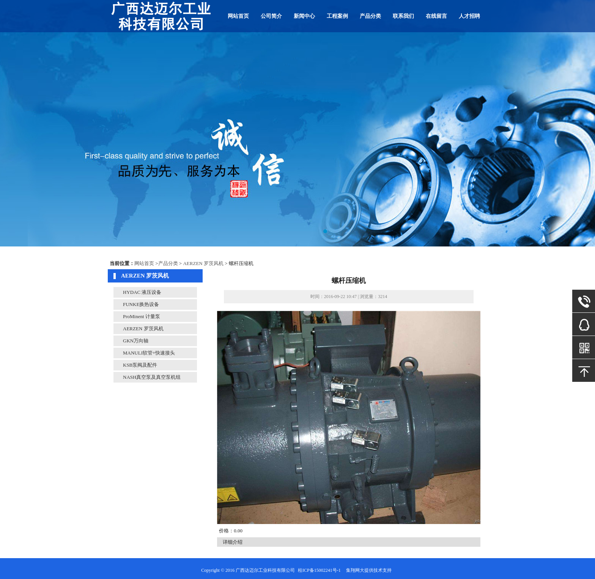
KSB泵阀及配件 (140, 365)
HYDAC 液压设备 (142, 292)
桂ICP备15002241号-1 (319, 570)
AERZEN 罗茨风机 (203, 263)
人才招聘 (469, 16)
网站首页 (238, 16)
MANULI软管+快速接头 (149, 353)
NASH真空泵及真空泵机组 (152, 377)
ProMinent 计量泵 (141, 316)
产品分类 (370, 16)
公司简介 (271, 16)
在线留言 (436, 16)
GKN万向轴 (135, 341)
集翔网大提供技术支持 (369, 570)
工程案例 (337, 16)
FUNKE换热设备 (141, 304)
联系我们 (403, 16)
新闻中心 (304, 16)
